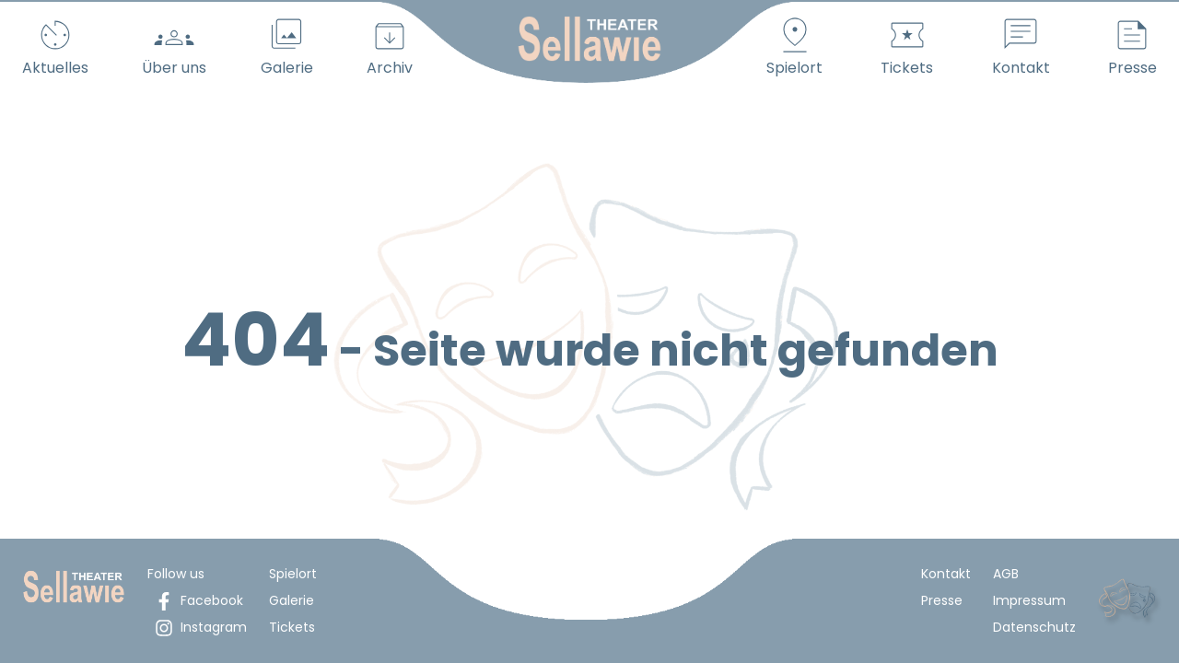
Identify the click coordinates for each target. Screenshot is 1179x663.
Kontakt (946, 573)
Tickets (292, 627)
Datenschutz (1034, 627)
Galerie (291, 600)
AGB (1006, 573)
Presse (942, 600)
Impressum (1029, 600)
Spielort (293, 573)
